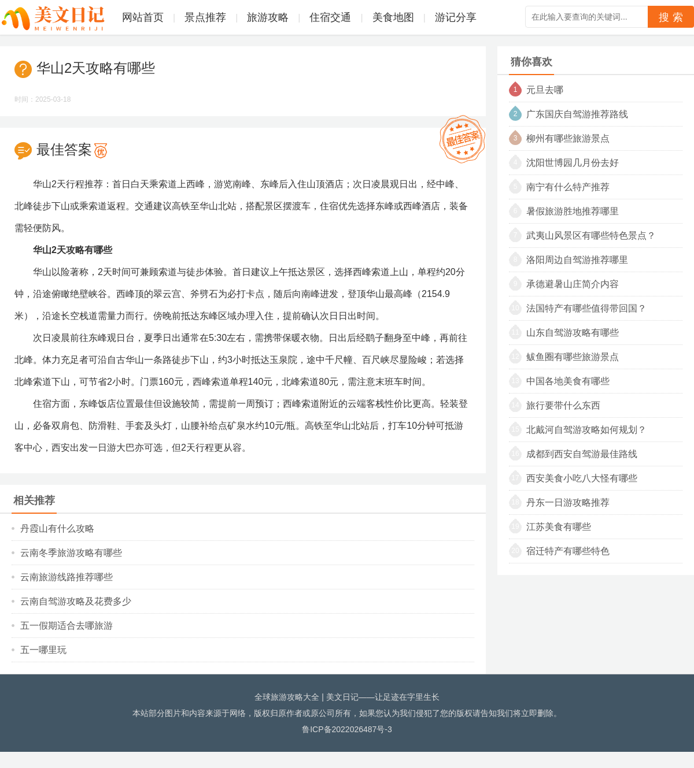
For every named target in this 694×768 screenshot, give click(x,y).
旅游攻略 (268, 17)
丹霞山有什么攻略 (57, 528)
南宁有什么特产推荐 (568, 187)
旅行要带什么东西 (563, 405)
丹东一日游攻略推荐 (568, 502)
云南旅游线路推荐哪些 (66, 577)
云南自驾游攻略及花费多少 (75, 601)
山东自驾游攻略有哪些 (572, 332)
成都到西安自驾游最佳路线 (581, 454)
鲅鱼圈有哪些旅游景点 (572, 357)
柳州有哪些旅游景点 (568, 138)
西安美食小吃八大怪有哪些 (581, 478)
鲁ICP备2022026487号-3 (347, 729)
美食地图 (393, 17)
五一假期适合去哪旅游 (66, 625)
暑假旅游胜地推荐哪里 (572, 211)
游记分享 (456, 17)
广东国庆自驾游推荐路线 (577, 114)
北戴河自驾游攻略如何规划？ (586, 430)
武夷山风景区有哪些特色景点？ (591, 235)
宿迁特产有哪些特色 (568, 551)
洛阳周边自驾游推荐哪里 (577, 260)
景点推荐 (205, 17)
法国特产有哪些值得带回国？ (586, 308)
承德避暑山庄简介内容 (572, 284)
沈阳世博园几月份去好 (572, 163)
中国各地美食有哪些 (568, 381)
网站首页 (143, 17)
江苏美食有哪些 (558, 527)
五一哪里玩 (43, 650)
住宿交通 (330, 17)
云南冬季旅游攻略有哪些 (71, 553)
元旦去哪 (544, 90)
